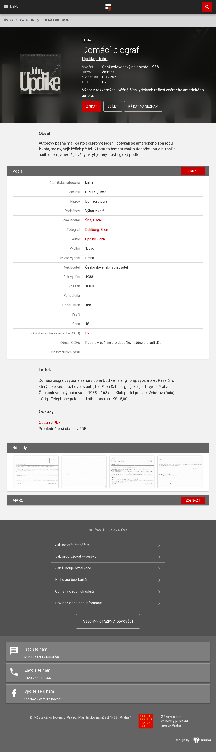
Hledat (205, 4)
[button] (40, 74)
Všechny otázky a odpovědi (108, 621)
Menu (10, 6)
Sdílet (113, 106)
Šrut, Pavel (93, 220)
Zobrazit (193, 500)
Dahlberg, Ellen (96, 230)
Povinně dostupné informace (78, 603)
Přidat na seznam (143, 106)
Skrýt (193, 171)
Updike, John (95, 58)
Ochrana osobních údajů (74, 591)
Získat (91, 106)
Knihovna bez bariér (71, 580)
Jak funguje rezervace (73, 568)
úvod (8, 20)
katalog (27, 20)
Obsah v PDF (49, 422)
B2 (87, 333)
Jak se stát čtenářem (72, 545)
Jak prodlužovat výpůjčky (75, 556)
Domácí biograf (55, 20)
